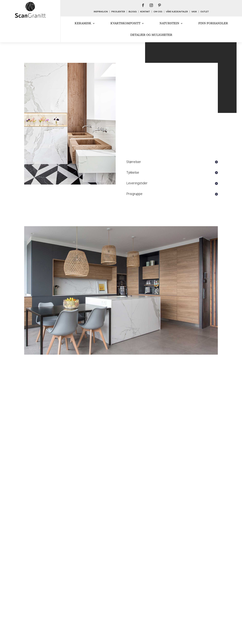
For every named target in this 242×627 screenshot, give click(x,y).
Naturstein (169, 23)
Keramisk (83, 23)
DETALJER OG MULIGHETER (151, 34)
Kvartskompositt (125, 23)
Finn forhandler (213, 23)
